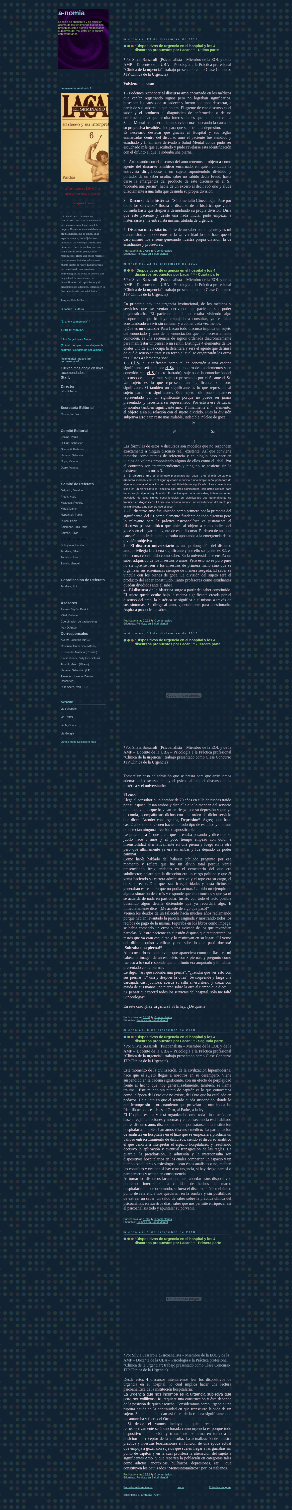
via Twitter (67, 716)
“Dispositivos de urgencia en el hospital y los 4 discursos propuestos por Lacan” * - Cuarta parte (177, 272)
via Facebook (69, 708)
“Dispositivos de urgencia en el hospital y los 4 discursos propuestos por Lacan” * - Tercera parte (178, 642)
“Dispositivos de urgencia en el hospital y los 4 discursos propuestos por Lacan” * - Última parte (177, 48)
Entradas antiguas (220, 1487)
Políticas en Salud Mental (152, 253)
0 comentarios (163, 250)
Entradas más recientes (138, 1487)
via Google (67, 733)
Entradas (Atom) (151, 1494)
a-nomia (71, 13)
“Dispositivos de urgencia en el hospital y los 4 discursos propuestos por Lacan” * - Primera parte (178, 1241)
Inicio (180, 1487)
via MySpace (69, 725)
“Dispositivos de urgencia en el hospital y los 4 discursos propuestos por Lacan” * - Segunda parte (179, 1039)
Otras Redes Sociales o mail (78, 741)
